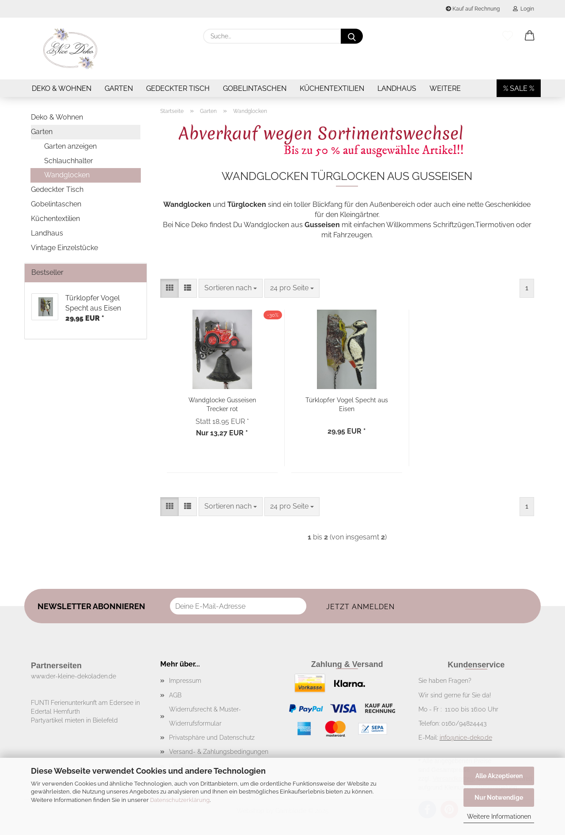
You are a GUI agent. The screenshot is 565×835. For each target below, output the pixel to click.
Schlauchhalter (68, 161)
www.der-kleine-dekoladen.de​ (73, 676)
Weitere (445, 88)
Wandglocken (67, 175)
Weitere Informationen (499, 816)
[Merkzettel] (508, 36)
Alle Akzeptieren (499, 775)
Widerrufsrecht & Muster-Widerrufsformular (205, 716)
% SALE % (518, 88)
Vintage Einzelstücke (64, 247)
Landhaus (396, 88)
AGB (175, 695)
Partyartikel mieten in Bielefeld (74, 720)
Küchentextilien (332, 88)
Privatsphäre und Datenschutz (212, 737)
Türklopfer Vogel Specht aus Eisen (346, 404)
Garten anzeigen (70, 146)
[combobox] (231, 288)
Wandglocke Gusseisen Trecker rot (222, 404)
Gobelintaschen (254, 88)
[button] (530, 36)
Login (523, 9)
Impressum (185, 680)
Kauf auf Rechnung (473, 9)
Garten (119, 88)
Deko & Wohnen (61, 88)
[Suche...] (352, 36)
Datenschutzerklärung (180, 800)
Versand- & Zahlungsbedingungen (218, 751)
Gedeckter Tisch (178, 88)
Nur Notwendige (499, 797)
